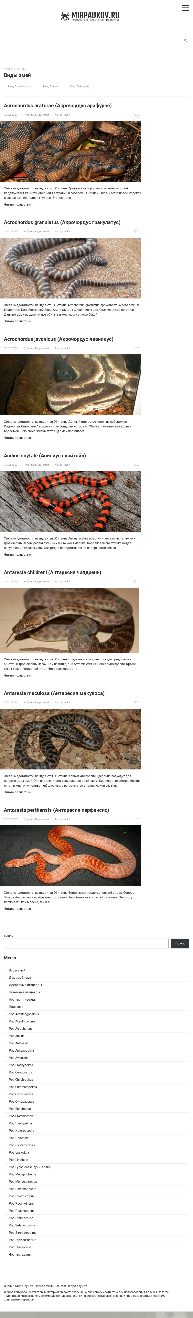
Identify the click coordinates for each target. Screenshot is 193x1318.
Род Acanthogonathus (24, 1020)
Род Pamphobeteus (22, 1195)
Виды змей (42, 114)
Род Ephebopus (20, 1115)
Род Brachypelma (21, 1071)
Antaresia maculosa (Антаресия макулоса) (63, 699)
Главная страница (14, 68)
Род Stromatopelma (22, 1239)
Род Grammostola (21, 1122)
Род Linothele (18, 1166)
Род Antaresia (79, 86)
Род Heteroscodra (21, 1137)
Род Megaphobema (22, 1181)
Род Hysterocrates (22, 1152)
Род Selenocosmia (22, 1232)
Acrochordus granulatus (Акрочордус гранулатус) (55, 225)
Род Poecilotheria (21, 1210)
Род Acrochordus (20, 86)
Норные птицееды (22, 1006)
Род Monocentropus (23, 1188)
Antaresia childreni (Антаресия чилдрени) (62, 578)
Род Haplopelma (20, 1130)
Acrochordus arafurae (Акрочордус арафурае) (67, 105)
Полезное (16, 1013)
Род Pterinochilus (21, 1224)
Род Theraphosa (20, 1254)
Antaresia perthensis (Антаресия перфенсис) (66, 816)
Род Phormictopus (22, 1203)
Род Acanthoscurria (22, 1028)
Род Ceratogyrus (20, 1079)
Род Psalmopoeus (22, 1217)
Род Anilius (51, 86)
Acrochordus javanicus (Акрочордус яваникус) (68, 345)
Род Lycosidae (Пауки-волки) (30, 1173)
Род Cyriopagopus (21, 1108)
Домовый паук (20, 984)
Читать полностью (17, 204)
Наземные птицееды (24, 999)
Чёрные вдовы (20, 1261)
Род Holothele (19, 1144)
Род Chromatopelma (23, 1093)
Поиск (8, 942)
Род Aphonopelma (21, 1057)
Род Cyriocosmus (21, 1101)
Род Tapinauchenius (22, 1246)
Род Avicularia (18, 1064)
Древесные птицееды (25, 991)
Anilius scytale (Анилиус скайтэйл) (52, 461)
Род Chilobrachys (21, 1086)
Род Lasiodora (19, 1159)
